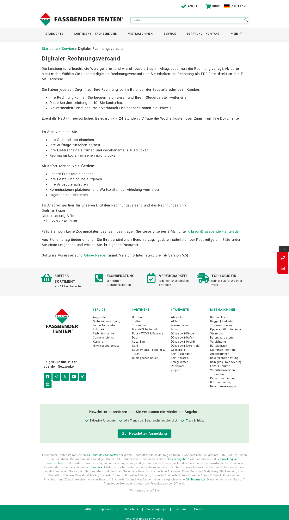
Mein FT (237, 33)
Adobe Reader (95, 255)
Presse (198, 505)
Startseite (50, 49)
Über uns (180, 505)
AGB (88, 505)
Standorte (54, 33)
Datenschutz (130, 505)
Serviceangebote (178, 455)
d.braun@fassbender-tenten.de (213, 231)
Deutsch (238, 6)
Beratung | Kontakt (203, 33)
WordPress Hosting (137, 515)
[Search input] (188, 20)
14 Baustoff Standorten (102, 451)
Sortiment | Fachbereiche (95, 33)
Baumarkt (97, 463)
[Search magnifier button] (246, 20)
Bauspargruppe (156, 505)
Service (170, 33)
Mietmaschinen (140, 33)
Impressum (106, 505)
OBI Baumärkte (196, 476)
